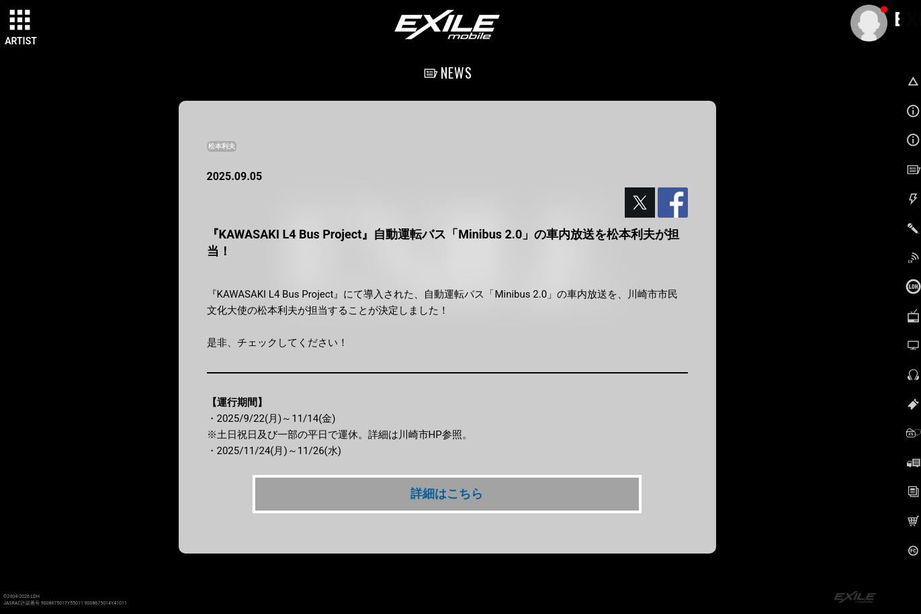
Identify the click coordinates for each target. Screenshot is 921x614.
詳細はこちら (446, 493)
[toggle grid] (20, 20)
